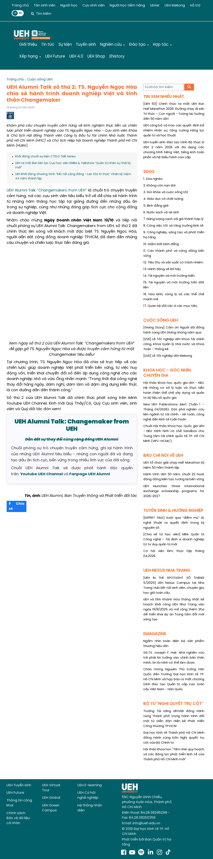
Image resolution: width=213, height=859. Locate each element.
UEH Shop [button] (96, 56)
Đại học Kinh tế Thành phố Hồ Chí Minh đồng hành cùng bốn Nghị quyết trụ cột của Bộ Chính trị (173, 737)
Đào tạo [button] (139, 45)
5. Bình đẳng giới (155, 205)
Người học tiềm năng (127, 5)
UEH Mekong (175, 5)
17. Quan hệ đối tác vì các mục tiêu (170, 306)
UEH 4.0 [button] (76, 56)
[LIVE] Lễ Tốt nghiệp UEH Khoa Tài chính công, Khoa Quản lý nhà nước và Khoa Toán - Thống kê (173, 344)
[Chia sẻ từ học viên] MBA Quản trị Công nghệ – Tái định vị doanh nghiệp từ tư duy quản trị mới (173, 539)
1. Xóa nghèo (153, 179)
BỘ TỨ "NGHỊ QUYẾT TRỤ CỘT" (173, 704)
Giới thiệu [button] (28, 45)
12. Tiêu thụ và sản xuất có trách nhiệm (173, 262)
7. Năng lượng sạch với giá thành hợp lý (173, 219)
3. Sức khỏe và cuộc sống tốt (165, 192)
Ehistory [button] (117, 56)
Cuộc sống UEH (40, 79)
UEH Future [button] (55, 56)
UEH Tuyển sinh (18, 785)
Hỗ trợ (195, 5)
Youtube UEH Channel (41, 474)
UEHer (155, 5)
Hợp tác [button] (162, 45)
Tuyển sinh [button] (86, 45)
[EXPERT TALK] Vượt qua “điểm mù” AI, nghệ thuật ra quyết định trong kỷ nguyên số (173, 522)
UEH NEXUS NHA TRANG (166, 570)
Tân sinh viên (44, 5)
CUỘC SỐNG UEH (160, 320)
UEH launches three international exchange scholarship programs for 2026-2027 (173, 491)
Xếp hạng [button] (30, 56)
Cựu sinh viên (93, 5)
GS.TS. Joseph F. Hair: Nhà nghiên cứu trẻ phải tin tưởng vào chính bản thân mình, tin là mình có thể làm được (173, 657)
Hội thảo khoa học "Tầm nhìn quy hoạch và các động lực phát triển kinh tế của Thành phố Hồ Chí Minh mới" (173, 754)
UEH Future (15, 793)
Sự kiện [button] (65, 45)
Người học (68, 5)
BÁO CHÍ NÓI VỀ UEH (163, 455)
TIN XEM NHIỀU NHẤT (163, 97)
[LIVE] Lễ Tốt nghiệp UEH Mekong (167, 356)
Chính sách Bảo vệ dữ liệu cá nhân (18, 818)
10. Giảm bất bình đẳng (161, 244)
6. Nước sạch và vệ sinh (161, 212)
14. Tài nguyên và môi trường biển (169, 276)
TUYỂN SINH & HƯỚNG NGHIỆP (173, 510)
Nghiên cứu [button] (112, 45)
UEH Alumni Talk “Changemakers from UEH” (47, 191)
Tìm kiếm (43, 14)
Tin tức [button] (47, 45)
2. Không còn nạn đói (159, 185)
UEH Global (51, 798)
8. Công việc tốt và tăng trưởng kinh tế (173, 225)
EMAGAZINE (154, 634)
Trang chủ (20, 5)
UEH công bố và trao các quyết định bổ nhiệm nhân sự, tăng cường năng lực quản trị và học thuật (173, 130)
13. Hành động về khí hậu (162, 269)
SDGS (149, 172)
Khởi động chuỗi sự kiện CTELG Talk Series (45, 156)
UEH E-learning (89, 785)
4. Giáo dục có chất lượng (163, 199)
